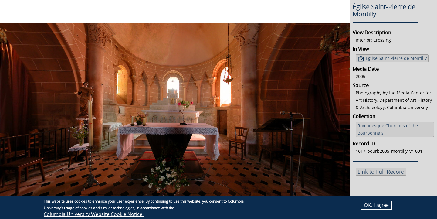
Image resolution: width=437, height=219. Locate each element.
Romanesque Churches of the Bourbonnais (387, 129)
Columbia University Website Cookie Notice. (94, 214)
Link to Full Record (381, 171)
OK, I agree (376, 205)
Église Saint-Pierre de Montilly (396, 58)
